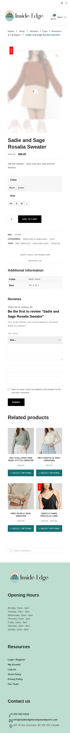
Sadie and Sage (40, 243)
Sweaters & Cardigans (35, 239)
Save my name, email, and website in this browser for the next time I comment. (36, 391)
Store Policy (14, 674)
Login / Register (16, 659)
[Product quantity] (13, 219)
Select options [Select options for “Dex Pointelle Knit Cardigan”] (50, 473)
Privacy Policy (15, 679)
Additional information (35, 255)
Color (13, 179)
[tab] (35, 255)
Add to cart (29, 219)
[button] (60, 17)
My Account (14, 664)
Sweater (55, 243)
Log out (12, 669)
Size (12, 195)
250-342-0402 (21, 714)
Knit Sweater (23, 243)
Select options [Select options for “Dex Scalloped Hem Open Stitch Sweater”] (22, 473)
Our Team (13, 684)
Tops (52, 239)
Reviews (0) (35, 261)
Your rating (13, 333)
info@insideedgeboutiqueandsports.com (35, 719)
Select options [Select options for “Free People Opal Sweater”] (22, 528)
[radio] (12, 188)
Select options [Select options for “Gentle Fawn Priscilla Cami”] (50, 528)
